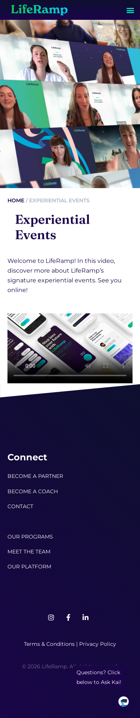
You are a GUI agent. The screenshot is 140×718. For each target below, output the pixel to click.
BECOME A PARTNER (35, 476)
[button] (130, 10)
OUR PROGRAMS (30, 536)
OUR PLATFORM (29, 566)
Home (15, 200)
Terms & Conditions (49, 644)
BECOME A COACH (32, 491)
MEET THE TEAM (28, 551)
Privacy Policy (97, 644)
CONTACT (20, 506)
